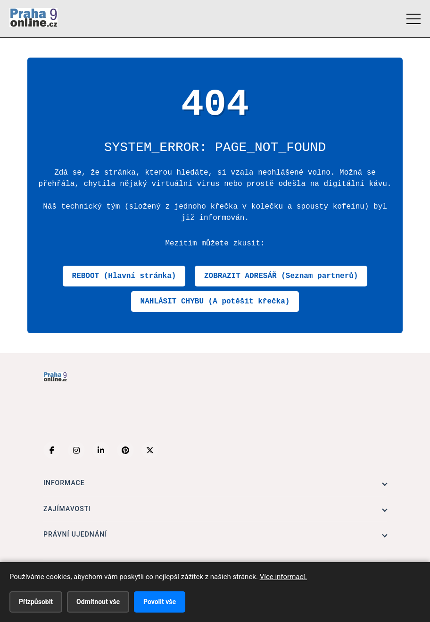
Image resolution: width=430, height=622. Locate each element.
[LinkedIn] (100, 450)
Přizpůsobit (36, 601)
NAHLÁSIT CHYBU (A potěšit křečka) (215, 301)
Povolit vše (159, 601)
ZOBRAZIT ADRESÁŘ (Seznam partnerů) (281, 276)
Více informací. (283, 576)
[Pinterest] (125, 450)
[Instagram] (76, 450)
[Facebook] (51, 450)
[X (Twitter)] (149, 450)
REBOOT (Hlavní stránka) (124, 276)
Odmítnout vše (98, 601)
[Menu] (413, 19)
